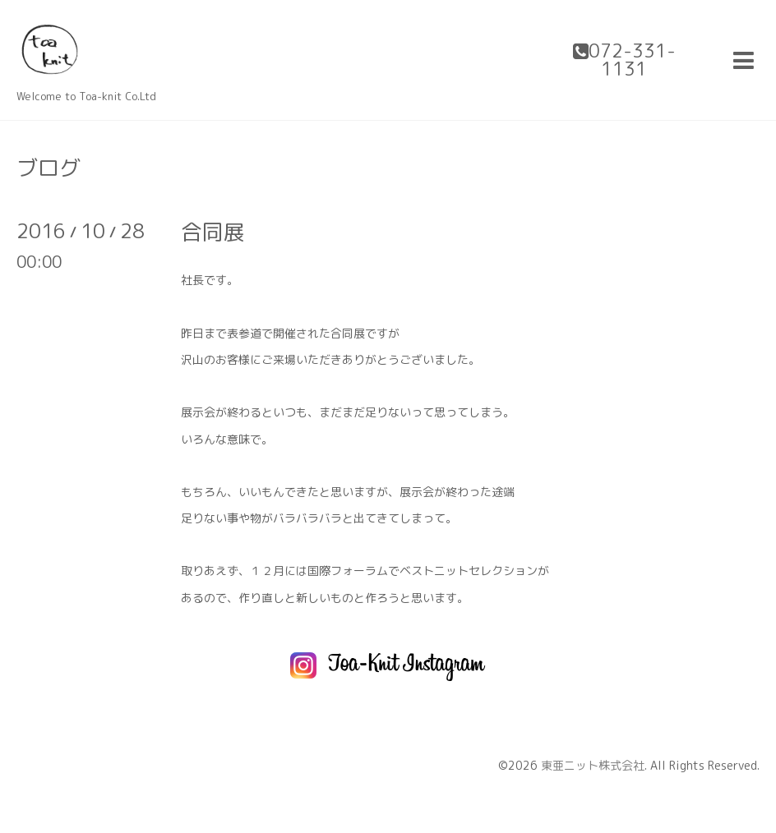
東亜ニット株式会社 (592, 765)
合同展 (213, 231)
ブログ (48, 167)
